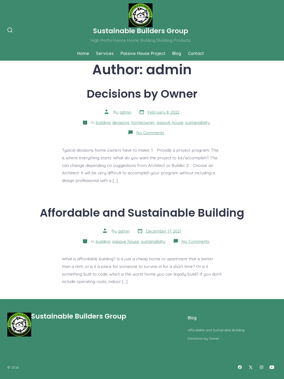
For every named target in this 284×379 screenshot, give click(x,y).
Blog (176, 53)
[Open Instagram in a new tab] (261, 367)
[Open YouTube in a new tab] (272, 367)
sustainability (197, 122)
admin (125, 112)
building (103, 122)
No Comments (150, 132)
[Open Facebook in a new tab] (240, 367)
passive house (170, 122)
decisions (120, 122)
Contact (196, 53)
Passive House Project (143, 53)
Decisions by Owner (142, 93)
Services (105, 53)
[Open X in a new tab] (250, 367)
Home (83, 53)
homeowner (143, 122)
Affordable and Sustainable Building (142, 212)
